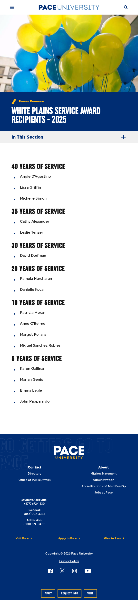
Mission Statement (103, 473)
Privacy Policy (69, 561)
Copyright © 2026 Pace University (69, 553)
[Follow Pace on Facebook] (50, 570)
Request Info (69, 593)
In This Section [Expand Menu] (70, 137)
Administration (103, 480)
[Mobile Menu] (12, 7)
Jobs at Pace (104, 492)
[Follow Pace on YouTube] (87, 570)
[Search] (125, 7)
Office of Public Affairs (34, 480)
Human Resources (32, 101)
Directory (34, 473)
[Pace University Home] (69, 7)
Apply (48, 593)
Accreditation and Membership (103, 486)
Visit (90, 593)
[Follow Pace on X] (62, 570)
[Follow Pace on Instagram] (74, 570)
